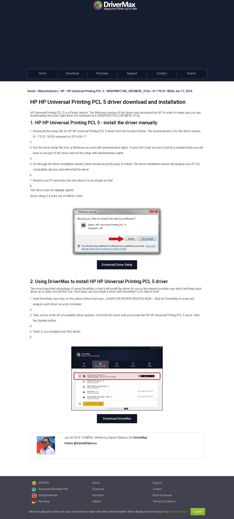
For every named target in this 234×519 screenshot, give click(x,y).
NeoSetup (41, 501)
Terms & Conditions (164, 501)
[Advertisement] (117, 42)
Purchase (102, 73)
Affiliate (96, 501)
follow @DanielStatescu (80, 443)
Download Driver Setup (117, 264)
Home (42, 73)
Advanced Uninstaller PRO (50, 489)
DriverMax (140, 437)
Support (132, 73)
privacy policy (178, 511)
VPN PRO (40, 483)
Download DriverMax (117, 418)
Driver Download (162, 495)
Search (191, 73)
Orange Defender (45, 495)
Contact (162, 73)
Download (72, 73)
